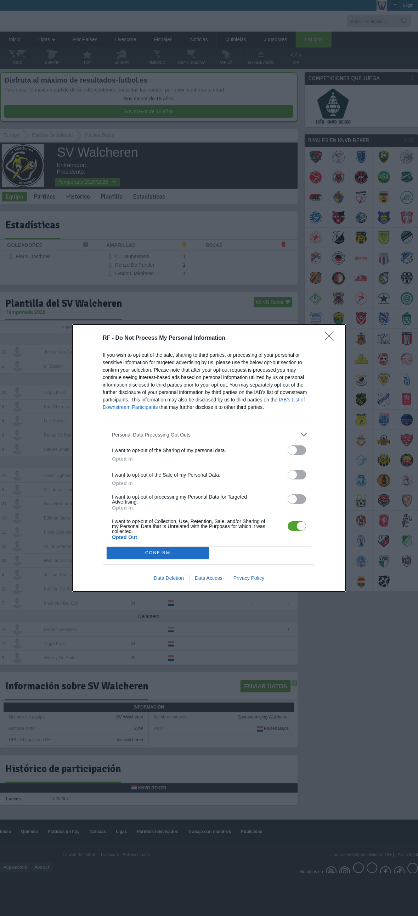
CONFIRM (158, 553)
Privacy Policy (248, 578)
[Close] (331, 338)
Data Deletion (169, 578)
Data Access (208, 578)
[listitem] (209, 434)
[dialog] (209, 458)
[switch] (297, 450)
